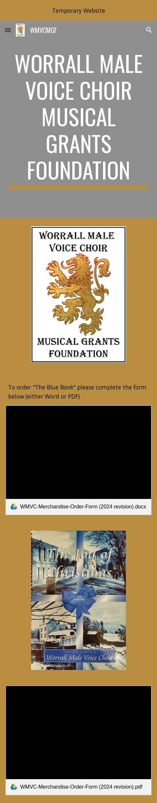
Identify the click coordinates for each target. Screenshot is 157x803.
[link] (79, 460)
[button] (8, 30)
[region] (78, 10)
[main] (79, 119)
